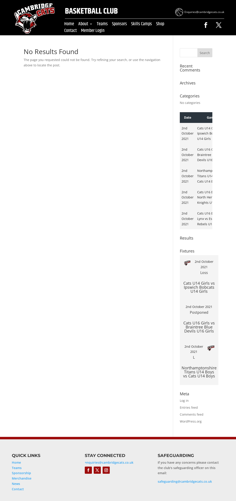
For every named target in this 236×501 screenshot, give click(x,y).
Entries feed (189, 407)
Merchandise (21, 478)
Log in (184, 400)
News (16, 484)
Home (69, 24)
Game (211, 117)
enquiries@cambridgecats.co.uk (109, 462)
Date (187, 117)
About (83, 24)
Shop (160, 24)
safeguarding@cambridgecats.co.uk (185, 481)
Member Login (93, 31)
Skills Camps (141, 24)
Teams (102, 24)
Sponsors (119, 24)
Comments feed (191, 414)
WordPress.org (191, 421)
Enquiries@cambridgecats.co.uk (204, 12)
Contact (70, 31)
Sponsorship (21, 473)
